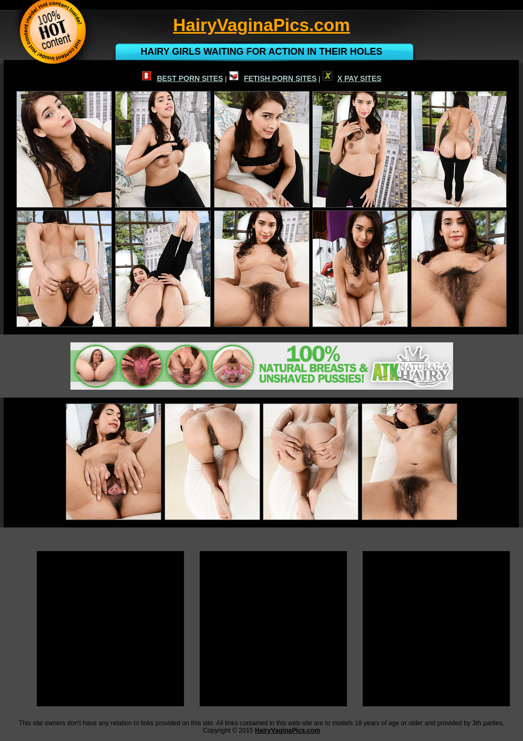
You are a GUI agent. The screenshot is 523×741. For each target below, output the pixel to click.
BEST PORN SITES (182, 78)
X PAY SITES (352, 78)
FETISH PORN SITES (272, 78)
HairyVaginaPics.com (287, 730)
